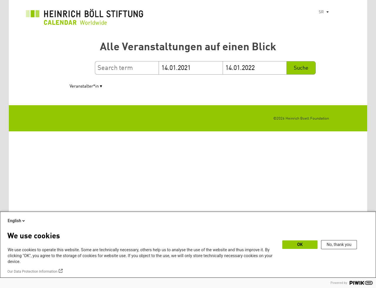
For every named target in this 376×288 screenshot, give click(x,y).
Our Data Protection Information (32, 271)
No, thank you (339, 244)
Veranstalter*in (84, 86)
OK (300, 244)
